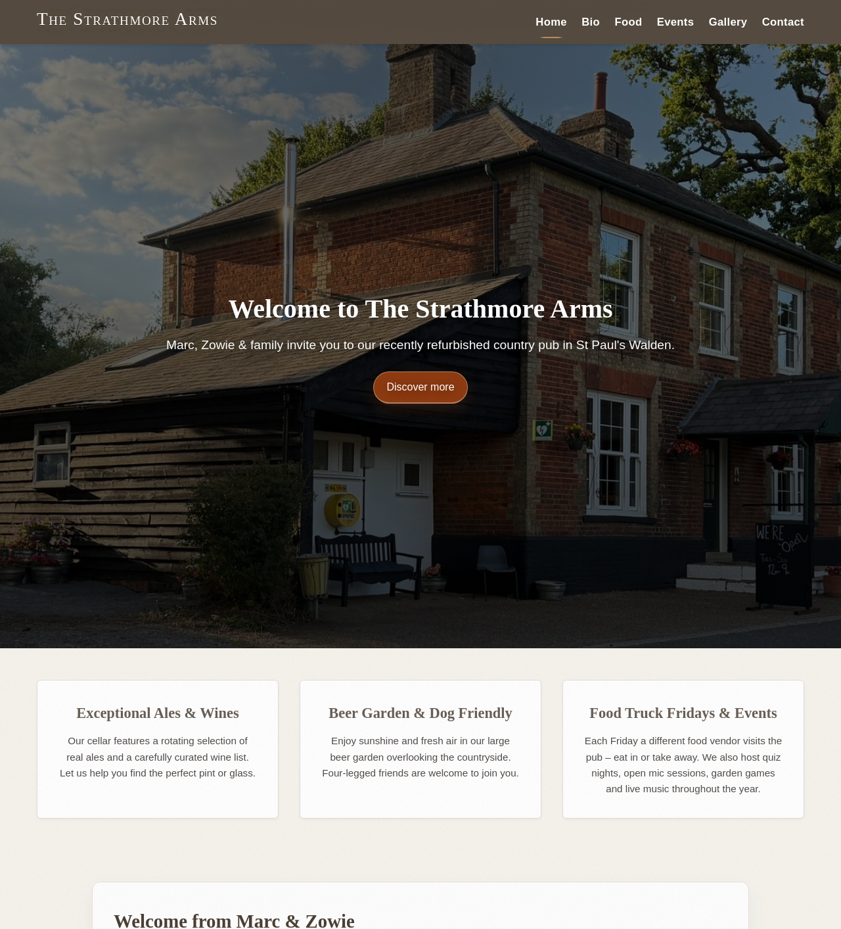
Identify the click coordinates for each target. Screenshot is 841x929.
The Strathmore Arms (127, 19)
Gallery (728, 21)
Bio (590, 21)
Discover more (420, 387)
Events (675, 21)
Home (551, 21)
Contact (783, 21)
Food (628, 21)
